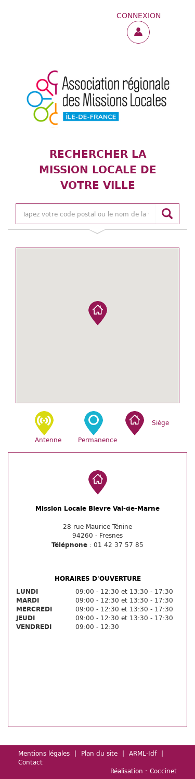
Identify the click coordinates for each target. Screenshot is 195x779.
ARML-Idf (143, 753)
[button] (97, 313)
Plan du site (99, 753)
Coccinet (163, 770)
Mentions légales (44, 753)
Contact (30, 762)
